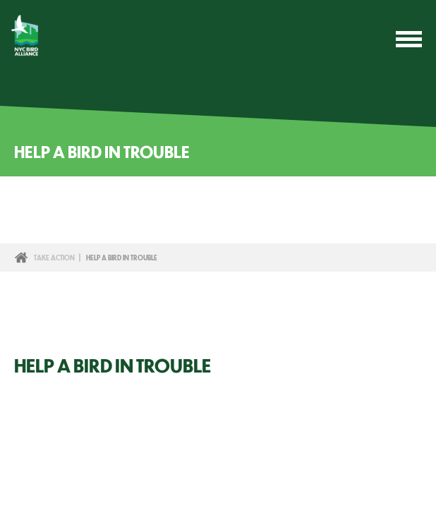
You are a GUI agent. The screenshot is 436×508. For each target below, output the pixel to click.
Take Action (54, 257)
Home (21, 257)
